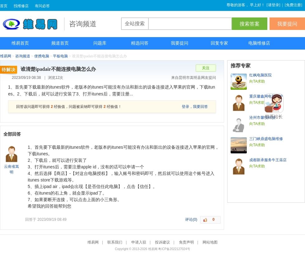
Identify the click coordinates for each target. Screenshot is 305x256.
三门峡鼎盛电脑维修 (266, 139)
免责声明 (186, 242)
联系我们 (114, 242)
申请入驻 (138, 242)
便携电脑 (41, 56)
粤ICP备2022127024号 (174, 249)
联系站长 (274, 116)
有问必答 (42, 6)
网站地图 (210, 242)
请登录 (273, 5)
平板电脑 (60, 56)
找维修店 (21, 6)
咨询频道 (22, 56)
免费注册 (293, 5)
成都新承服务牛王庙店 (268, 160)
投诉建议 (162, 242)
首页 (3, 6)
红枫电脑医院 (260, 75)
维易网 (32, 24)
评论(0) (191, 219)
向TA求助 (257, 81)
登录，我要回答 (195, 106)
